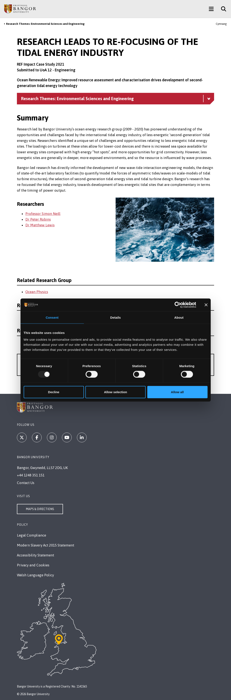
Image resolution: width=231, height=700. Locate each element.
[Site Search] (222, 9)
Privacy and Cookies (33, 565)
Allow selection (115, 392)
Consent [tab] (52, 317)
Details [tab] (115, 317)
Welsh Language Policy (35, 575)
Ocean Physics (36, 292)
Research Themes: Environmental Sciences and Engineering (45, 23)
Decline (53, 392)
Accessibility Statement (35, 555)
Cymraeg (221, 23)
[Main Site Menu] (211, 9)
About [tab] (179, 317)
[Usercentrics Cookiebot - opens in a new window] (177, 305)
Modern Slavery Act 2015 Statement (45, 545)
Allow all (177, 392)
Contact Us (25, 483)
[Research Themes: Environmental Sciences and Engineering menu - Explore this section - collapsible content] (115, 98)
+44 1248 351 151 (30, 475)
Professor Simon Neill (42, 214)
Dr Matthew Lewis (40, 225)
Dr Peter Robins (38, 219)
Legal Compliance (31, 535)
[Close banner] (206, 304)
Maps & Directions (40, 509)
